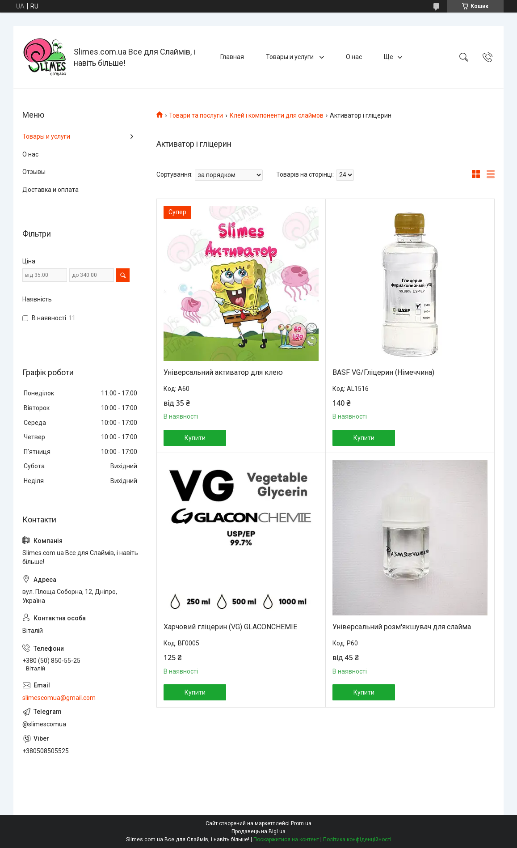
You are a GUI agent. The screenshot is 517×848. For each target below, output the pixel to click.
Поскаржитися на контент (286, 839)
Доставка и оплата (50, 189)
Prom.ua (301, 823)
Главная (232, 56)
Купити (195, 437)
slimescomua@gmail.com (59, 697)
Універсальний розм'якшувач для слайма (401, 627)
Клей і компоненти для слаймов (277, 115)
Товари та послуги (196, 115)
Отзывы (34, 171)
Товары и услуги (290, 56)
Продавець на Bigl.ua (258, 831)
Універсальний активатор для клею (223, 372)
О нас (354, 56)
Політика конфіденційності (357, 839)
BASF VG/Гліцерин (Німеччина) (383, 372)
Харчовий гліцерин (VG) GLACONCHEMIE (230, 627)
